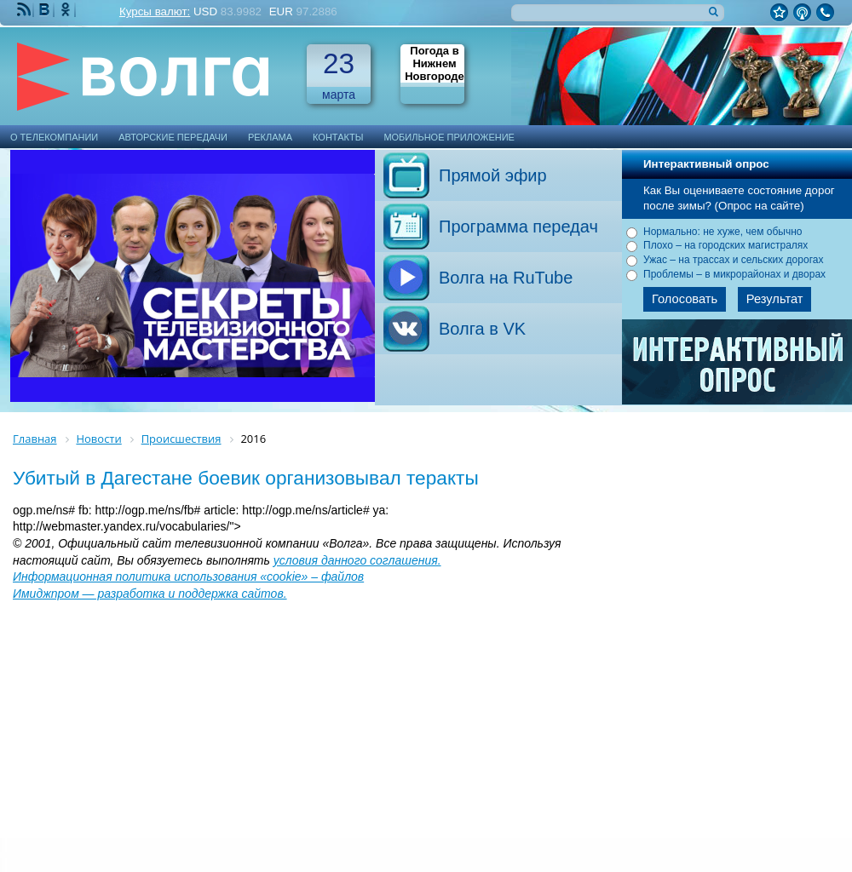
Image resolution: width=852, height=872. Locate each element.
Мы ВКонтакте (46, 10)
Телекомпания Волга (151, 76)
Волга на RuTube (506, 277)
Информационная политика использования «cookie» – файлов (188, 576)
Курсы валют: (154, 11)
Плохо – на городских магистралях (725, 245)
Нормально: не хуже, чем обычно (723, 232)
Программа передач (518, 226)
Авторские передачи (172, 137)
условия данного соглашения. (357, 560)
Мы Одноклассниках (67, 10)
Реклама (270, 137)
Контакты (338, 137)
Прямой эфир (493, 175)
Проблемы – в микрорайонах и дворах (734, 274)
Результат (774, 299)
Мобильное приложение (449, 137)
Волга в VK (482, 328)
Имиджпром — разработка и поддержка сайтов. (150, 593)
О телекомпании (54, 137)
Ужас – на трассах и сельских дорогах (733, 260)
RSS (25, 10)
